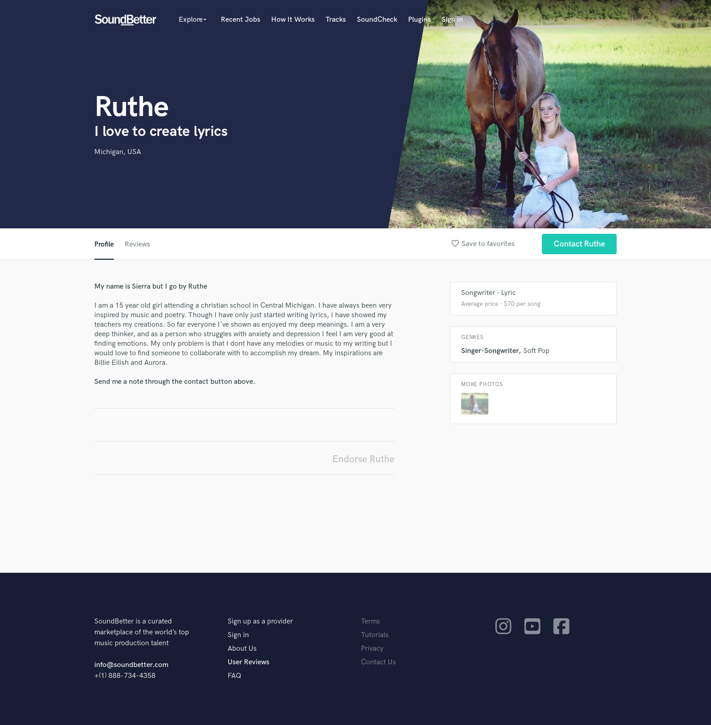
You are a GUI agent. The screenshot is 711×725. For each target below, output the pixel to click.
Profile (104, 244)
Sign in (452, 19)
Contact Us (378, 662)
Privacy (372, 648)
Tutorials (375, 635)
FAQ (234, 676)
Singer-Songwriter (489, 351)
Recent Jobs (240, 19)
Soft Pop (536, 351)
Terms (370, 621)
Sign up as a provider (260, 621)
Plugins (419, 19)
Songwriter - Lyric (488, 293)
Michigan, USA (117, 152)
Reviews (137, 244)
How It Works (293, 19)
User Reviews (248, 662)
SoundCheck (377, 19)
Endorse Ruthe (363, 459)
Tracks (336, 19)
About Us (242, 648)
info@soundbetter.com (131, 665)
